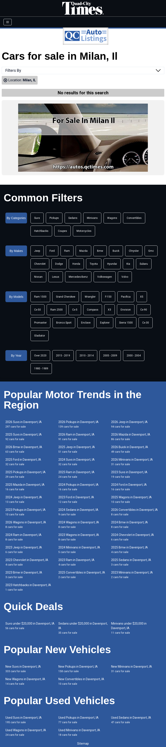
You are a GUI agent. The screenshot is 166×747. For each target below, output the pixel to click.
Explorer (105, 322)
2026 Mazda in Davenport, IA (130, 437)
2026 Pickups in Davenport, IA (78, 424)
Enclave (86, 322)
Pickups (54, 218)
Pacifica (126, 296)
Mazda (83, 250)
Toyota (94, 263)
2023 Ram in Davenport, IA (76, 562)
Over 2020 (40, 355)
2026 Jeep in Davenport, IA (129, 424)
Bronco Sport (64, 322)
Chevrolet (40, 263)
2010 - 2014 (87, 355)
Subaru (144, 263)
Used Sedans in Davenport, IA (131, 720)
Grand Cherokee (65, 296)
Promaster (40, 322)
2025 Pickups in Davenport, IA (25, 474)
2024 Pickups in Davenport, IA (78, 487)
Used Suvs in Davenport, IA (23, 720)
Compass (92, 309)
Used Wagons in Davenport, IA (25, 732)
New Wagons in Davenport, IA (25, 681)
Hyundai (112, 263)
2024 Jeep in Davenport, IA (23, 499)
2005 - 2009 (110, 355)
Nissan (38, 276)
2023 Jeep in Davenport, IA (23, 550)
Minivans (92, 218)
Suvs (37, 218)
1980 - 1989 (41, 368)
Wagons (112, 218)
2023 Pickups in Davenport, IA (25, 512)
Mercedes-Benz (78, 276)
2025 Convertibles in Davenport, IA (81, 575)
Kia (128, 263)
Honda (76, 263)
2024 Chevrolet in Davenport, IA (132, 537)
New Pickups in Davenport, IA (78, 669)
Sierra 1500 (126, 322)
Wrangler (90, 296)
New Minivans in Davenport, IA (131, 669)
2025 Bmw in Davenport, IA (129, 550)
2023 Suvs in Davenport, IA (129, 474)
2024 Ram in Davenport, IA (23, 537)
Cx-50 (37, 309)
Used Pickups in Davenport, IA (78, 720)
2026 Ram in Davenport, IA (76, 437)
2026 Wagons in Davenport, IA (25, 525)
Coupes (62, 230)
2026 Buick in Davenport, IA (129, 449)
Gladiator (39, 335)
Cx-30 (145, 322)
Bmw (100, 250)
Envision (126, 309)
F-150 (108, 296)
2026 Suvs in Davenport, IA (23, 424)
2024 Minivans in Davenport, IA (79, 550)
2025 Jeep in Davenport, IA (76, 449)
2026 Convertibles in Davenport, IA (134, 512)
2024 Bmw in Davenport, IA (129, 525)
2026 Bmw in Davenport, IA (23, 449)
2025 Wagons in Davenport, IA (131, 499)
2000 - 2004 (134, 355)
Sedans (72, 218)
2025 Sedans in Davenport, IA (131, 562)
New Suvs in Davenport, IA (23, 669)
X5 (141, 296)
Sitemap (83, 743)
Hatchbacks (41, 230)
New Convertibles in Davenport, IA (81, 681)
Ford (52, 250)
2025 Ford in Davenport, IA (23, 462)
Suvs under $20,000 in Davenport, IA (29, 626)
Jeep (37, 250)
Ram (67, 250)
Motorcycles (84, 230)
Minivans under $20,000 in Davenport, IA (129, 628)
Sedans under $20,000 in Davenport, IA (83, 628)
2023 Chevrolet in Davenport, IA (26, 562)
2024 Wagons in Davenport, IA (78, 525)
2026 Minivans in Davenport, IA (132, 462)
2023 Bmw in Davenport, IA (23, 575)
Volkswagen (104, 276)
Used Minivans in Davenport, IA (79, 732)
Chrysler (134, 250)
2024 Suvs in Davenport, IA (76, 462)
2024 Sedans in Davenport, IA (78, 512)
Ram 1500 (40, 296)
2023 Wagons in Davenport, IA (78, 537)
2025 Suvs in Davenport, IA (23, 437)
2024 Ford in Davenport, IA (129, 487)
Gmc (151, 250)
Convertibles (134, 218)
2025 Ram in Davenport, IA (76, 474)
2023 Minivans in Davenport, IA (132, 575)
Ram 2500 (56, 309)
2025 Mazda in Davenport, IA (25, 487)
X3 (109, 309)
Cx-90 (143, 309)
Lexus (55, 276)
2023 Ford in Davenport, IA (76, 499)
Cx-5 (74, 309)
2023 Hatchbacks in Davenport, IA (28, 587)
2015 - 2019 (63, 355)
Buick (116, 250)
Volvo (124, 276)
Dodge (59, 263)
